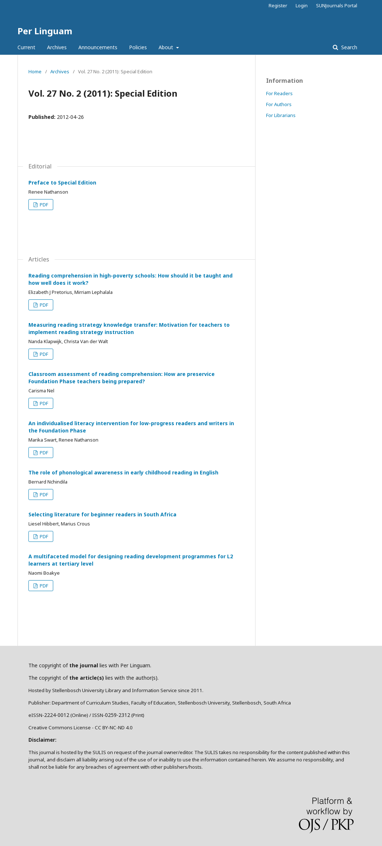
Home (35, 71)
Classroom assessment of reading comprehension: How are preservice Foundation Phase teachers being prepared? (121, 377)
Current (26, 47)
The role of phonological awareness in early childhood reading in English (123, 472)
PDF (43, 204)
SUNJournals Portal (336, 5)
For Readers (279, 93)
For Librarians (281, 115)
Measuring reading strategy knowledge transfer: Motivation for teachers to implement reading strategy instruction (129, 328)
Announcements (97, 47)
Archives (57, 47)
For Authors (279, 104)
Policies (138, 47)
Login (302, 5)
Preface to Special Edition (62, 182)
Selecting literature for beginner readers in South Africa (102, 514)
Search (348, 47)
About (167, 47)
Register (278, 5)
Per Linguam (44, 31)
